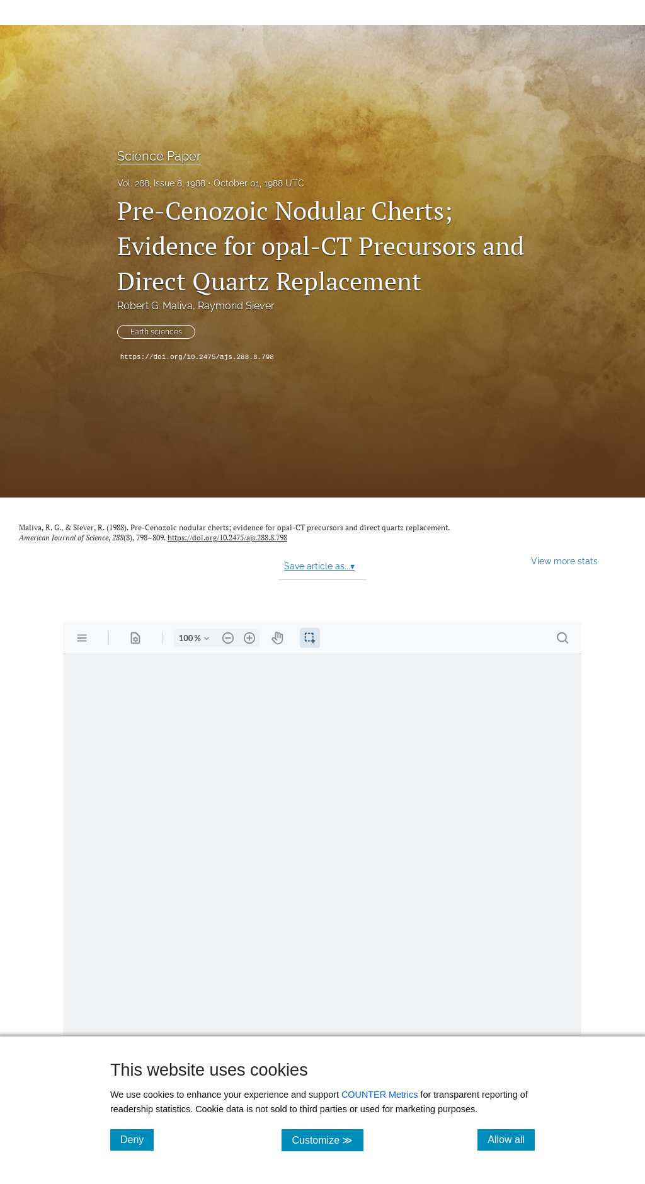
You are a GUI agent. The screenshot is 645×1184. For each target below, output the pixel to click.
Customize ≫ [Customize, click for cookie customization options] (327, 1140)
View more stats (564, 560)
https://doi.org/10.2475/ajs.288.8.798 (197, 357)
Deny (137, 1139)
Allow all (511, 1139)
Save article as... (319, 566)
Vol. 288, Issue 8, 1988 (161, 183)
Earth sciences (156, 331)
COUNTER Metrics (379, 1095)
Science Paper (159, 156)
